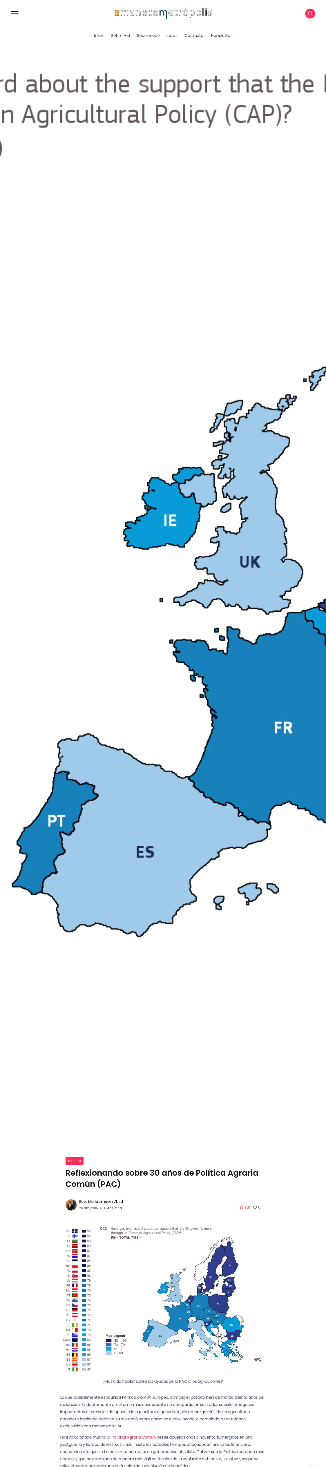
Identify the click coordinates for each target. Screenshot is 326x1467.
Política (74, 1161)
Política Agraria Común (133, 1437)
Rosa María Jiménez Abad (101, 1201)
